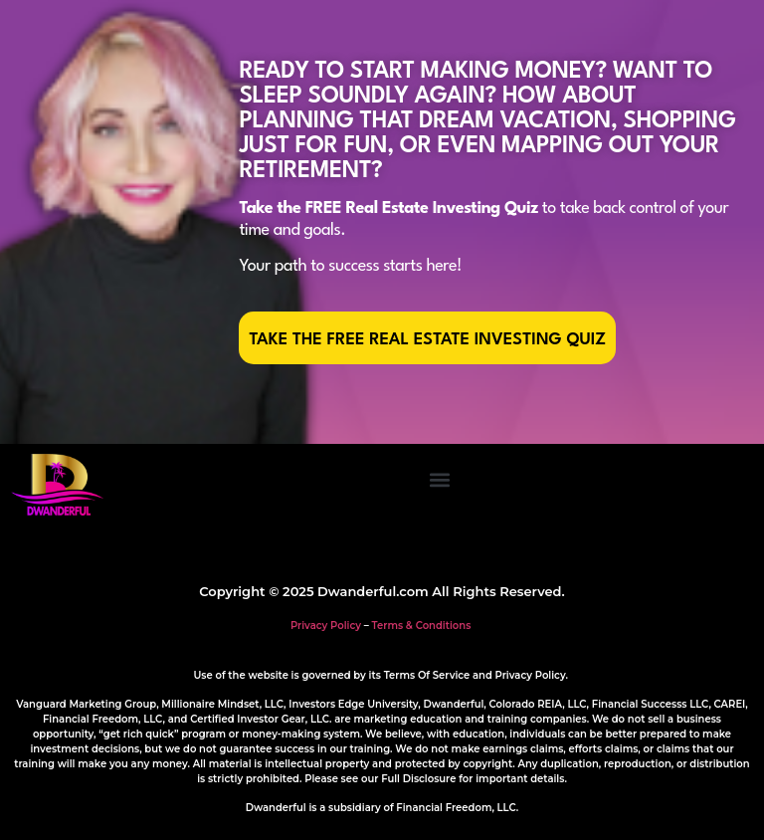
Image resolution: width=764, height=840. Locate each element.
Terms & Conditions (422, 625)
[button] (439, 480)
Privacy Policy (325, 625)
